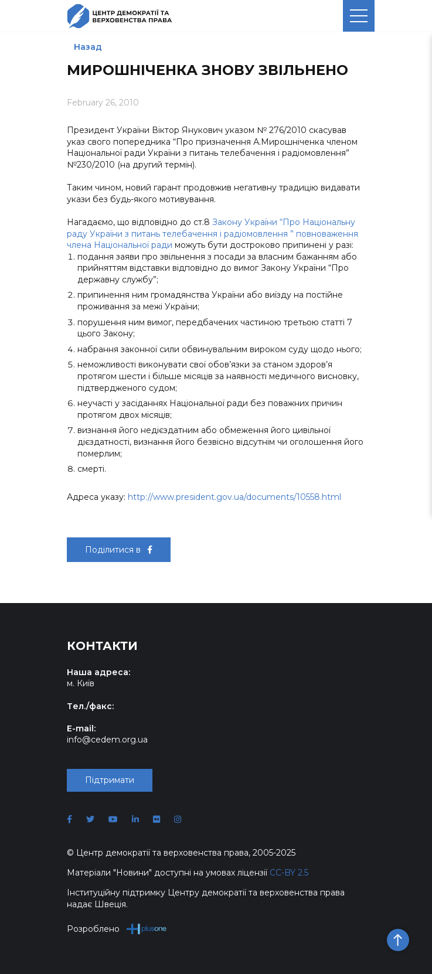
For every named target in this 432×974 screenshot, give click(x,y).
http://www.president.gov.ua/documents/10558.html (234, 497)
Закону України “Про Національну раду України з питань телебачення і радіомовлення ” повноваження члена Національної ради (212, 233)
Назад (88, 47)
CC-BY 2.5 (289, 872)
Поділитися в (118, 549)
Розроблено (117, 928)
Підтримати (109, 780)
